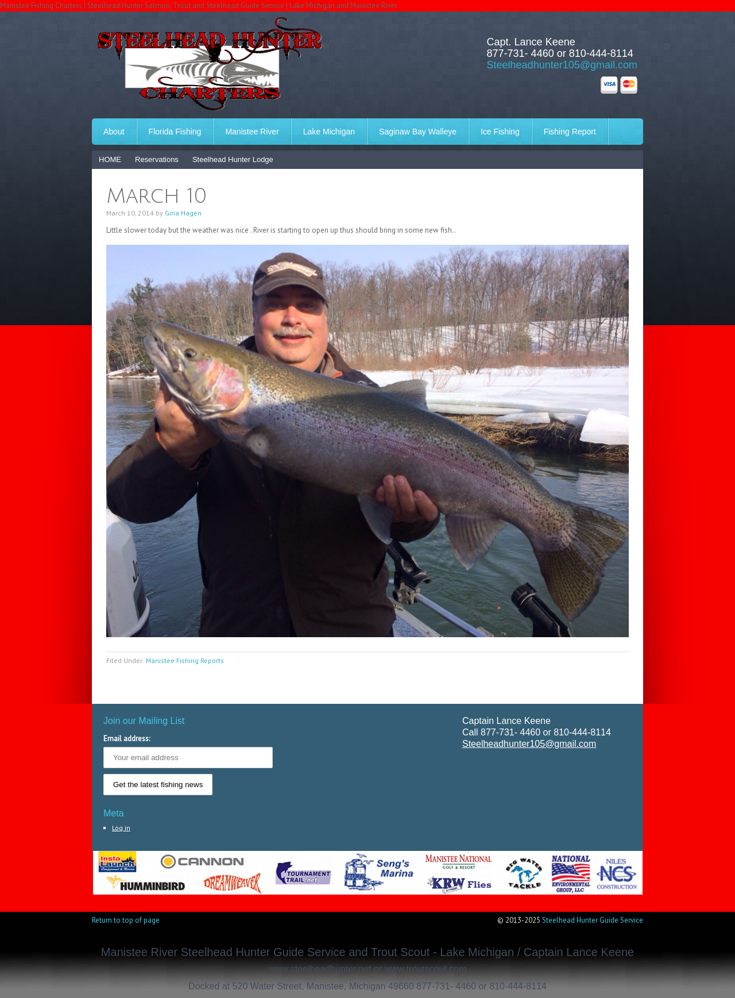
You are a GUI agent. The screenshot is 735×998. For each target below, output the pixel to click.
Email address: (126, 738)
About (114, 131)
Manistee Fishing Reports (185, 660)
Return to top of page (126, 920)
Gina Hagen (183, 213)
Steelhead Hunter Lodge (232, 159)
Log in (121, 827)
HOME (110, 159)
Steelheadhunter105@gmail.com (562, 65)
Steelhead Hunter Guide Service (592, 920)
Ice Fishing (500, 131)
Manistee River (251, 131)
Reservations (157, 159)
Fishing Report (570, 131)
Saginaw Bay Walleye (418, 131)
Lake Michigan (329, 131)
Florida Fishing (175, 131)
